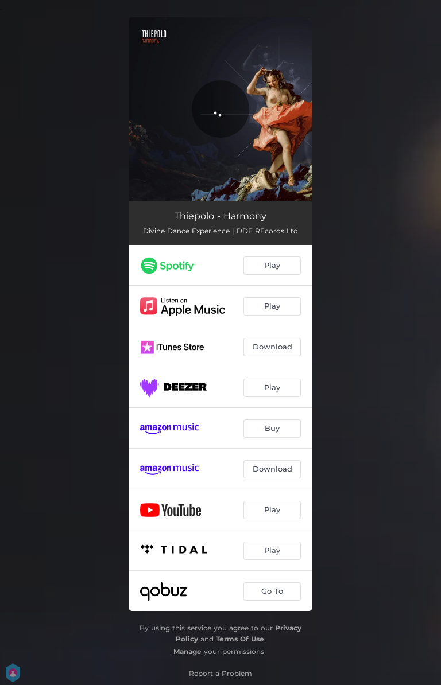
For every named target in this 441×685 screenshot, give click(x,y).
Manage (187, 651)
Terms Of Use (240, 639)
